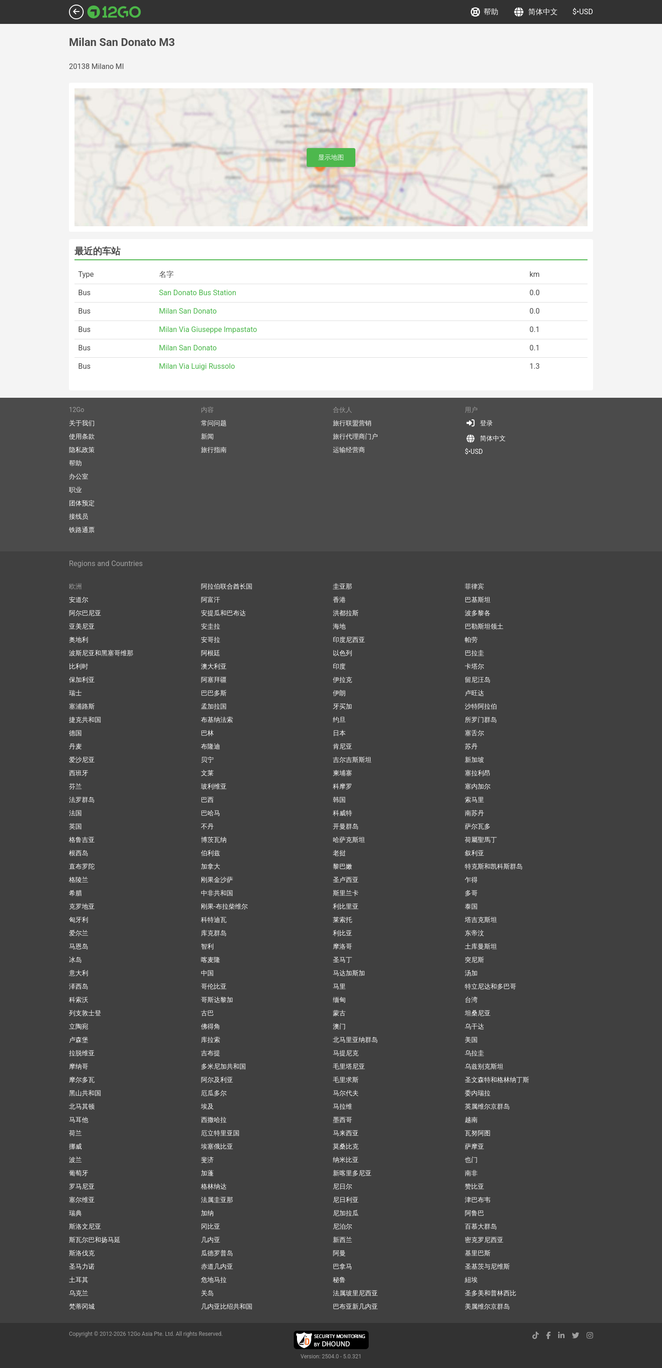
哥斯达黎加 (217, 999)
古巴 (207, 1013)
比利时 (78, 666)
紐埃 (471, 1279)
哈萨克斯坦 (349, 839)
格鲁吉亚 (82, 839)
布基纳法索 (217, 719)
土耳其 (78, 1279)
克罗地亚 (82, 906)
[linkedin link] (561, 1335)
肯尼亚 (342, 746)
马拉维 (342, 1106)
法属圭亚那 (217, 1199)
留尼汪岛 (478, 679)
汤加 (471, 973)
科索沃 (78, 999)
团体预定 (82, 503)
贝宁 (207, 759)
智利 (207, 946)
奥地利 (78, 639)
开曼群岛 (346, 826)
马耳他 (78, 1119)
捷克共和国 (85, 719)
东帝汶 (474, 933)
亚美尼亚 (82, 626)
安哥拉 (210, 639)
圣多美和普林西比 (490, 1293)
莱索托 (342, 919)
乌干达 (474, 1026)
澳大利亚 (214, 666)
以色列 (342, 653)
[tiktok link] (535, 1335)
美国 (471, 1039)
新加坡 (474, 759)
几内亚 (210, 1239)
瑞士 (75, 693)
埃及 (207, 1106)
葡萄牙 (78, 1173)
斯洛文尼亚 (85, 1226)
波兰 (75, 1159)
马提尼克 (346, 1053)
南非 (471, 1173)
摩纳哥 (78, 1066)
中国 (207, 973)
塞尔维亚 (82, 1199)
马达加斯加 (349, 973)
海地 (339, 626)
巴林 (207, 733)
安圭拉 (210, 626)
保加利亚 (82, 679)
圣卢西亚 (346, 879)
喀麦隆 (210, 959)
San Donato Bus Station (197, 292)
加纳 (207, 1213)
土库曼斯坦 (481, 946)
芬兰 (75, 786)
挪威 (75, 1146)
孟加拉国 (214, 706)
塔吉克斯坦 (481, 919)
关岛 (207, 1293)
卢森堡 (78, 1039)
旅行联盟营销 (352, 423)
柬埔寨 (342, 773)
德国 (75, 733)
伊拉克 (342, 679)
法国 (75, 813)
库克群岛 (214, 933)
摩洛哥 (342, 946)
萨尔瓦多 (478, 826)
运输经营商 (349, 449)
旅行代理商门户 (355, 436)
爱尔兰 (78, 933)
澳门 (339, 1026)
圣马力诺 (82, 1266)
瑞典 (75, 1213)
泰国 (471, 906)
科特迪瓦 (214, 919)
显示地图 (331, 157)
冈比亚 (210, 1226)
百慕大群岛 (481, 1226)
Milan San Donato (188, 311)
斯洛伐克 (82, 1253)
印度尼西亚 (349, 639)
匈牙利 (78, 919)
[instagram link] (590, 1335)
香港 (339, 599)
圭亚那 (342, 586)
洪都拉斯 (346, 613)
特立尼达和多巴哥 (490, 986)
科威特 (342, 813)
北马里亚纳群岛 (355, 1039)
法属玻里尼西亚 (355, 1293)
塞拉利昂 (478, 773)
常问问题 (214, 423)
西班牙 (78, 773)
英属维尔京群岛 (487, 1106)
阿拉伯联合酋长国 (226, 586)
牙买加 (342, 706)
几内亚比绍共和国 (226, 1306)
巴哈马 (210, 813)
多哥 (471, 893)
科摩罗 (342, 786)
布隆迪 (210, 746)
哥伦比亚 (214, 986)
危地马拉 (214, 1279)
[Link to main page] (114, 12)
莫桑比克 (346, 1146)
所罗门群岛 (481, 719)
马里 (339, 986)
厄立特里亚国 (220, 1133)
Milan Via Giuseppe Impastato (208, 329)
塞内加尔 (478, 786)
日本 (339, 733)
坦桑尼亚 (478, 1013)
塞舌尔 (474, 733)
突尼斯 (474, 959)
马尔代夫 (346, 1093)
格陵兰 (78, 879)
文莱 (207, 773)
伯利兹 (210, 853)
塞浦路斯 (82, 706)
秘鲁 (339, 1279)
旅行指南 (214, 449)
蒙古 (339, 1013)
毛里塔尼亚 (349, 1066)
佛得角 (210, 1026)
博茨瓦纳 (214, 839)
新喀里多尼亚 (352, 1173)
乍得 (471, 879)
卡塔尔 (474, 666)
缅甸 (339, 999)
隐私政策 (82, 449)
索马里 (474, 799)
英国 (75, 826)
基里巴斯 (478, 1253)
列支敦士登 (85, 1013)
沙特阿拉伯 (481, 706)
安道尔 (78, 599)
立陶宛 (78, 1026)
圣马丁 (342, 959)
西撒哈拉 (214, 1119)
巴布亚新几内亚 (355, 1306)
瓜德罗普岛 (217, 1253)
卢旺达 (474, 693)
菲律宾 (474, 586)
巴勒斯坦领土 (484, 626)
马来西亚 (346, 1133)
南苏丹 (474, 813)
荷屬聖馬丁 (481, 839)
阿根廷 (210, 653)
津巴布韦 (478, 1199)
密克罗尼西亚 (484, 1239)
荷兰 (75, 1133)
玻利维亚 (214, 786)
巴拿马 (342, 1266)
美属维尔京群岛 (487, 1306)
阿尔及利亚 (217, 1079)
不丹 (207, 826)
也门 (471, 1159)
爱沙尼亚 (82, 759)
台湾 (471, 999)
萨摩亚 (474, 1146)
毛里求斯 (346, 1079)
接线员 (78, 516)
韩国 (339, 799)
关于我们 (82, 423)
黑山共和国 (85, 1093)
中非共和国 (217, 893)
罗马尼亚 (82, 1186)
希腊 (75, 893)
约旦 (339, 719)
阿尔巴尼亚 (85, 613)
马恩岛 (78, 946)
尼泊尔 (342, 1226)
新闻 (207, 436)
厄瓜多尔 (214, 1093)
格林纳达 (214, 1186)
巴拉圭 (474, 653)
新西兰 (342, 1239)
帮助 (484, 12)
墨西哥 (342, 1119)
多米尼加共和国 (223, 1066)
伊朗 (339, 693)
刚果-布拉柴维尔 (224, 906)
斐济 (207, 1159)
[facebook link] (548, 1335)
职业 (75, 489)
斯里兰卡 (346, 893)
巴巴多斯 (214, 693)
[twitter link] (575, 1335)
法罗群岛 (82, 799)
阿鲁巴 (474, 1213)
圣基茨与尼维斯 (487, 1266)
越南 (471, 1119)
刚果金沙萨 (217, 879)
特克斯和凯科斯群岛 (494, 866)
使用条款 (82, 436)
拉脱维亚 (82, 1053)
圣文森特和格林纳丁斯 (497, 1079)
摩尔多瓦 (82, 1079)
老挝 (339, 853)
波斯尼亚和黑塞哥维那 (101, 653)
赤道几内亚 (217, 1266)
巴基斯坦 (478, 599)
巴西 (207, 799)
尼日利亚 (346, 1199)
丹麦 (75, 746)
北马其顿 (82, 1106)
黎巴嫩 (342, 866)
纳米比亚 (346, 1159)
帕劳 (471, 639)
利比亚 (342, 933)
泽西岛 (78, 986)
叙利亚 (474, 853)
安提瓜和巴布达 (223, 613)
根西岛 (78, 853)
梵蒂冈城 (82, 1306)
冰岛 (75, 959)
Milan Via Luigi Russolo (197, 366)
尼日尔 (342, 1186)
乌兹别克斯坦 (484, 1066)
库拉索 (210, 1039)
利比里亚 (346, 906)
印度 (339, 666)
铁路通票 (82, 529)
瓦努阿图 (478, 1133)
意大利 (78, 973)
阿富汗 (210, 599)
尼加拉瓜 (346, 1213)
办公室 (78, 476)
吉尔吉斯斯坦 (352, 759)
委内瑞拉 (478, 1093)
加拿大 (210, 866)
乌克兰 (78, 1293)
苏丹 (471, 746)
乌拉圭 (474, 1053)
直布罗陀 (82, 866)
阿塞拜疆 (214, 679)
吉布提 (210, 1053)
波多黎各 (478, 613)
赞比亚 (474, 1186)
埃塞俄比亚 (217, 1146)
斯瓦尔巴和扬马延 (94, 1239)
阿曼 (339, 1253)
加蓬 (207, 1173)
